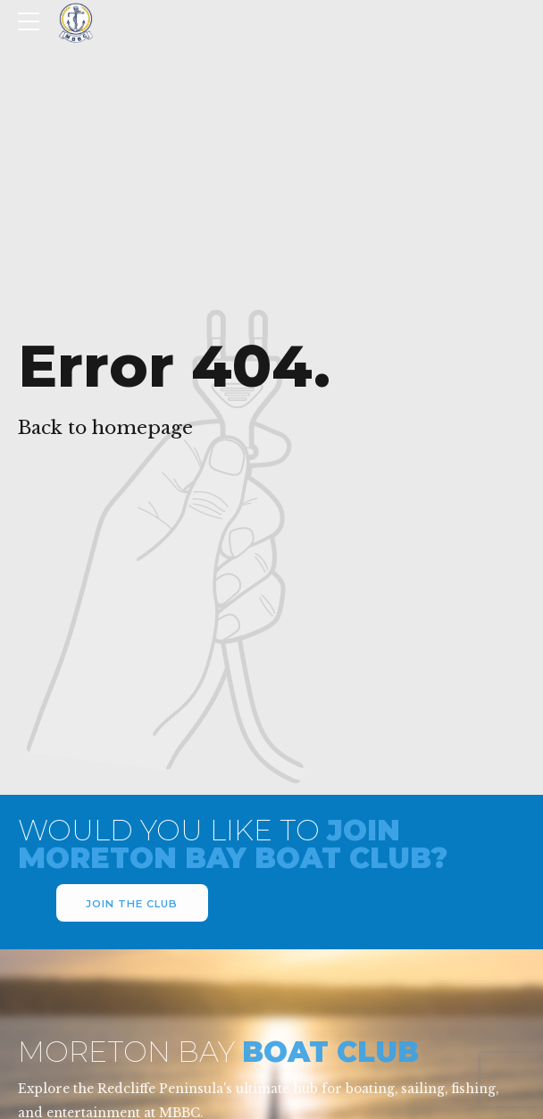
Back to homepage (105, 427)
